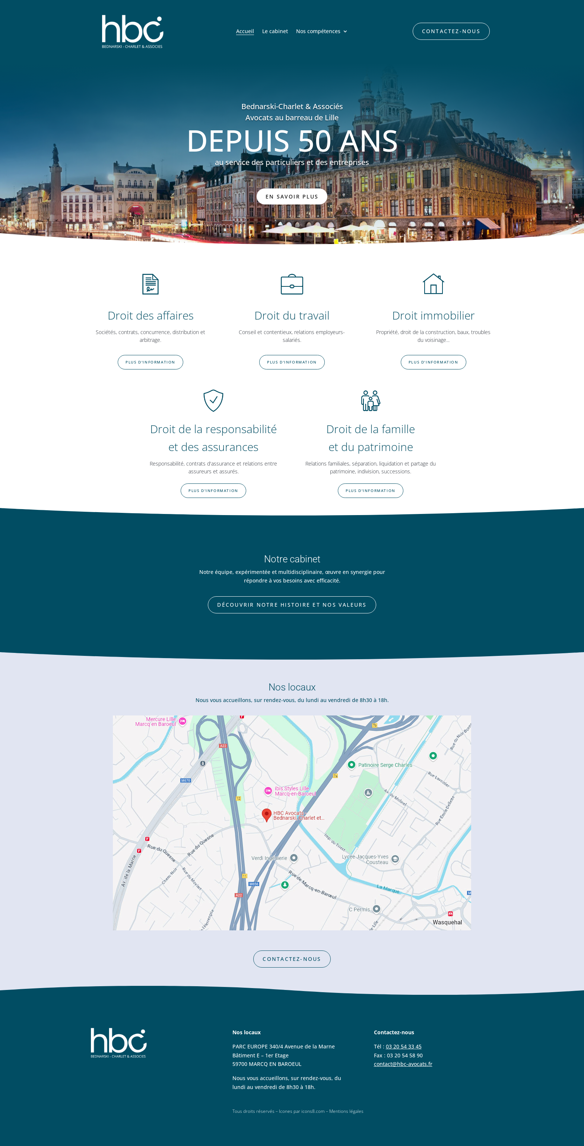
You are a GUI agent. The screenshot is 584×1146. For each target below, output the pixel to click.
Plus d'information (150, 362)
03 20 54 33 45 (404, 1046)
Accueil (245, 32)
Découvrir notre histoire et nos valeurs (291, 604)
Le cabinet (275, 32)
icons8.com (313, 1111)
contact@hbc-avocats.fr (403, 1063)
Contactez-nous (451, 31)
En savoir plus (292, 196)
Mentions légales (346, 1111)
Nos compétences (318, 32)
